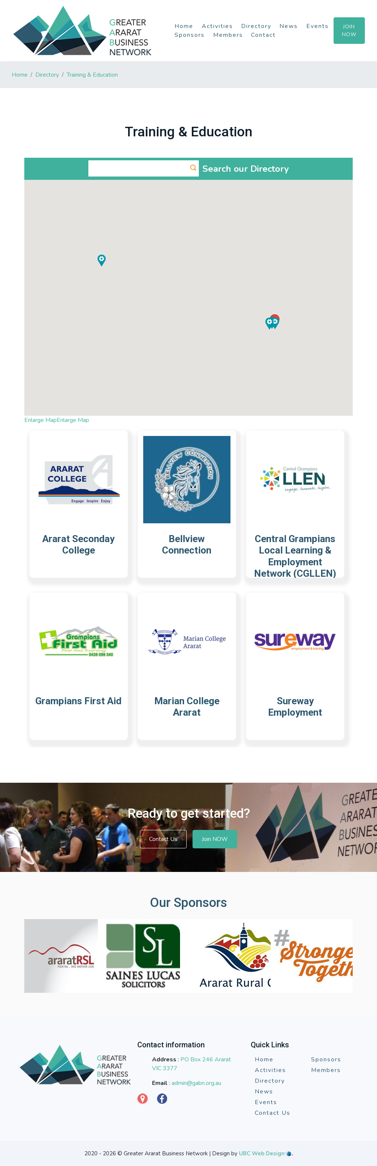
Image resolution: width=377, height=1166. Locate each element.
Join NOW (215, 839)
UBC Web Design (262, 1153)
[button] (275, 323)
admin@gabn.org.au (196, 1083)
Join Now (349, 30)
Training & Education (92, 75)
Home (184, 26)
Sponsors (190, 35)
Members (228, 35)
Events (317, 26)
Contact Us (163, 839)
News (288, 26)
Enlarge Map (40, 420)
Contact (263, 35)
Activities (217, 26)
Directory (256, 26)
